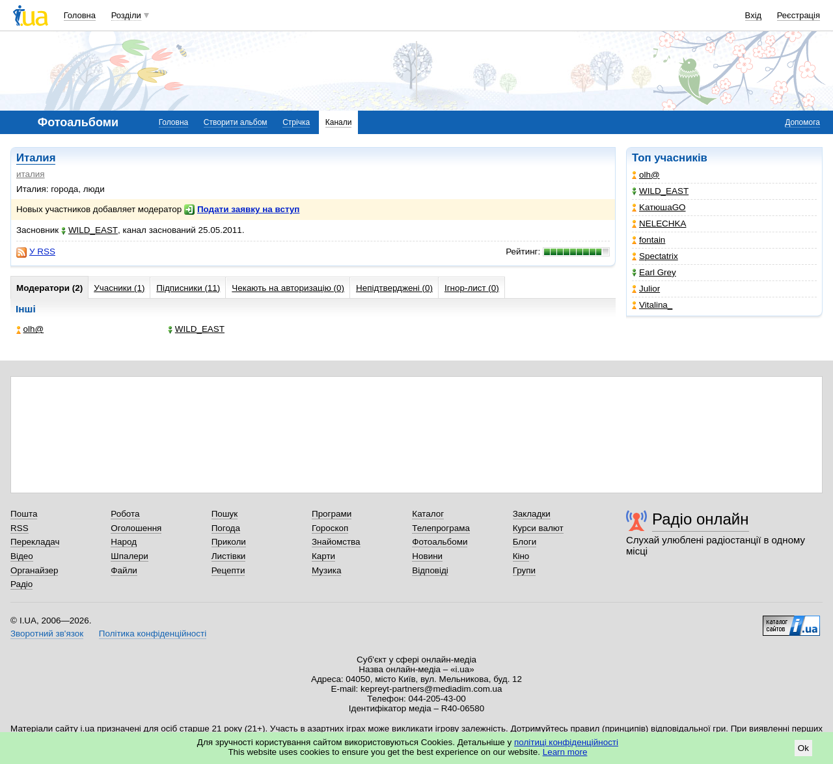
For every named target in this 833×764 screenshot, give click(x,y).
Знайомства (336, 542)
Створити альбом (235, 122)
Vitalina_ (652, 305)
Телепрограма (441, 528)
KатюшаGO (659, 207)
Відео (21, 556)
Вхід (753, 15)
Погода (226, 528)
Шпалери (129, 556)
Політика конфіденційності (152, 633)
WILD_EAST (660, 191)
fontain (648, 240)
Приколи (229, 542)
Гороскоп (330, 528)
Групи (524, 570)
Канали (338, 122)
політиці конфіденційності (566, 742)
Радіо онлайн (700, 519)
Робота (125, 514)
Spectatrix (655, 256)
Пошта (23, 514)
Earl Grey (654, 272)
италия (30, 174)
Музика (326, 570)
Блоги (525, 542)
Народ (124, 542)
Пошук (225, 514)
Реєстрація (798, 15)
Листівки (229, 556)
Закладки (532, 514)
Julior (646, 288)
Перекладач (34, 542)
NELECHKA (659, 223)
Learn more (565, 752)
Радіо (21, 584)
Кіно (521, 556)
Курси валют (538, 528)
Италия (35, 158)
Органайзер (34, 570)
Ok (803, 748)
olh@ (646, 175)
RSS (19, 528)
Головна (80, 15)
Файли (124, 570)
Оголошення (136, 528)
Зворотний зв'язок (46, 633)
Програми (331, 514)
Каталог (428, 514)
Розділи (126, 15)
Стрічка (296, 122)
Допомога (802, 122)
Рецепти (228, 570)
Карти (323, 556)
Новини (427, 556)
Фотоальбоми (439, 542)
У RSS (35, 252)
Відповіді (430, 570)
